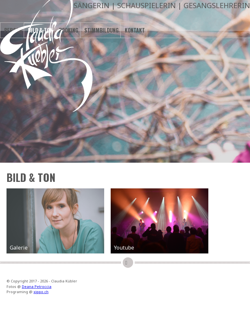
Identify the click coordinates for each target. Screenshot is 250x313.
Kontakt (135, 30)
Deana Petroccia (36, 286)
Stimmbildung (101, 30)
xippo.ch (41, 291)
